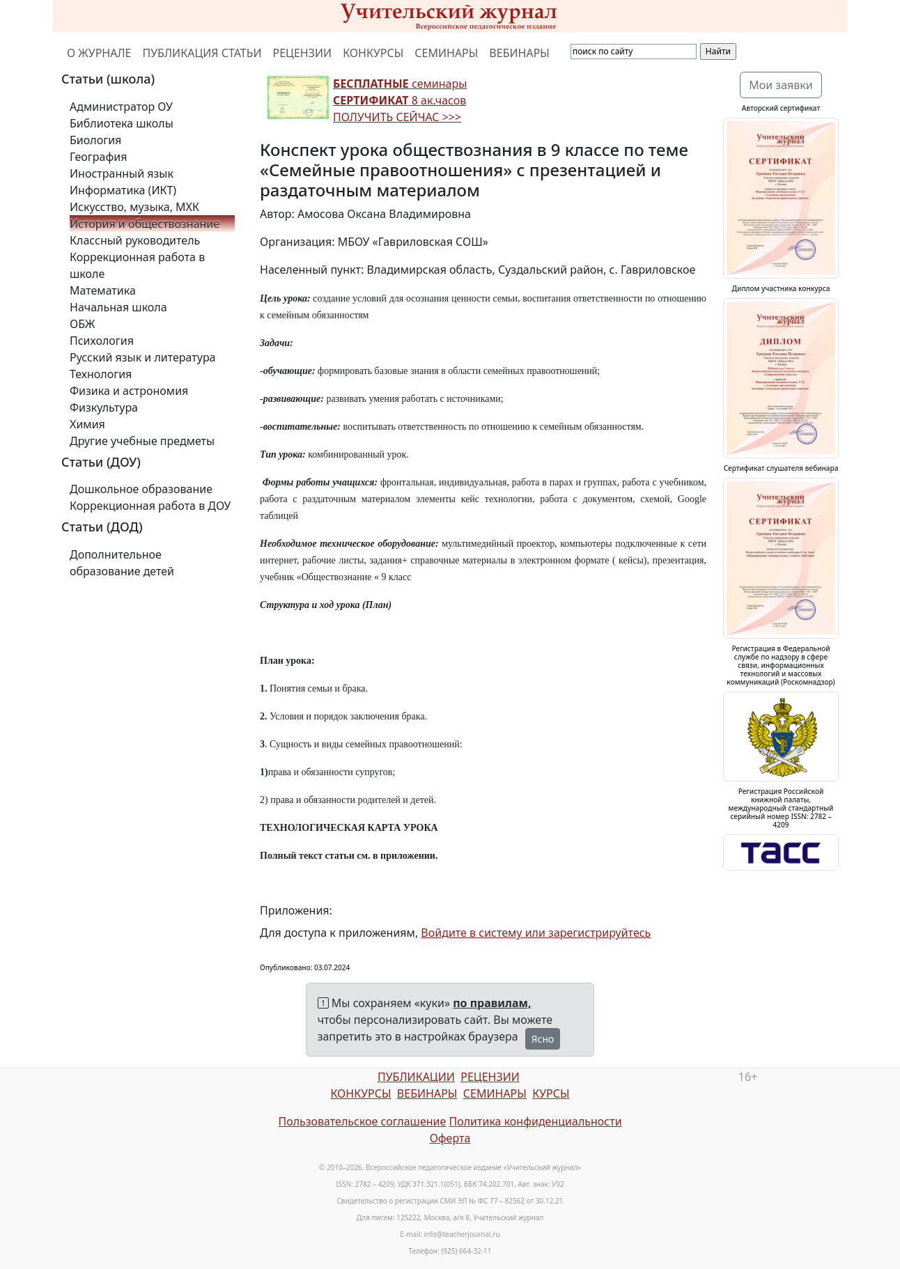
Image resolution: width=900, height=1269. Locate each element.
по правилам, (492, 1003)
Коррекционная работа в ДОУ (150, 505)
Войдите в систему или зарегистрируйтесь (536, 932)
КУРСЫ (550, 1093)
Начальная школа (118, 307)
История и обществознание (144, 223)
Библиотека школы (121, 123)
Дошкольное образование (141, 489)
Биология (95, 140)
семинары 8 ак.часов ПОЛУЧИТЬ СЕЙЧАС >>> (400, 100)
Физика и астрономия (129, 390)
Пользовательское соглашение (362, 1121)
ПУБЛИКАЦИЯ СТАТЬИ (202, 53)
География (98, 156)
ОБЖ (82, 324)
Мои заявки (781, 85)
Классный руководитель (135, 240)
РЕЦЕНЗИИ (302, 53)
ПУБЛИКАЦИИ (416, 1076)
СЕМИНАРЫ (446, 53)
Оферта (450, 1138)
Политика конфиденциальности (535, 1121)
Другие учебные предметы (142, 441)
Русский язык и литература (143, 357)
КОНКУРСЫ (373, 53)
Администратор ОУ (121, 106)
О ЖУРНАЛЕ (99, 53)
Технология (101, 374)
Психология (102, 340)
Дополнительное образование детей (122, 563)
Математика (103, 290)
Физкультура (104, 407)
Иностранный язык (121, 173)
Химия (87, 424)
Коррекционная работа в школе (137, 265)
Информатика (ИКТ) (123, 190)
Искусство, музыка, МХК (134, 207)
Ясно (543, 1038)
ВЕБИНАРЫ (519, 53)
